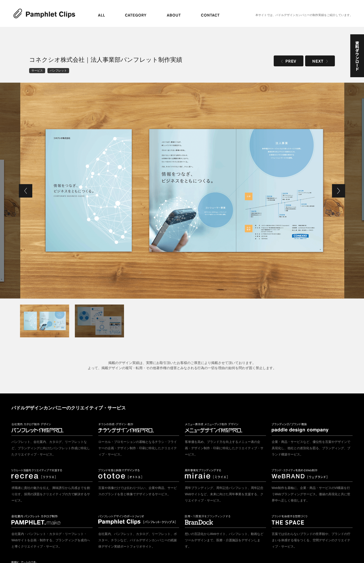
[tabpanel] (182, 191)
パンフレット (58, 70)
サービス (37, 70)
